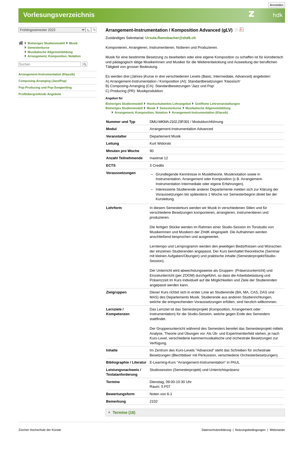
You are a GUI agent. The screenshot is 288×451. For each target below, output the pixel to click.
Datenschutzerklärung (216, 429)
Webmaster (277, 429)
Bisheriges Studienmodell (46, 43)
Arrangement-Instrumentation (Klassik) (46, 74)
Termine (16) (124, 412)
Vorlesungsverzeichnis (59, 14)
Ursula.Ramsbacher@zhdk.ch (170, 38)
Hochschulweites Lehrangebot (169, 103)
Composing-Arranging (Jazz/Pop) (42, 80)
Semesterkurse (38, 47)
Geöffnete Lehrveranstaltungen (217, 103)
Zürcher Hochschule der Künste (39, 429)
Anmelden (277, 5)
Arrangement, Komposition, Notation (54, 56)
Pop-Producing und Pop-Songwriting (45, 87)
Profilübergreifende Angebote (39, 94)
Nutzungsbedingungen (250, 429)
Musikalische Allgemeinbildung (50, 52)
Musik (73, 43)
